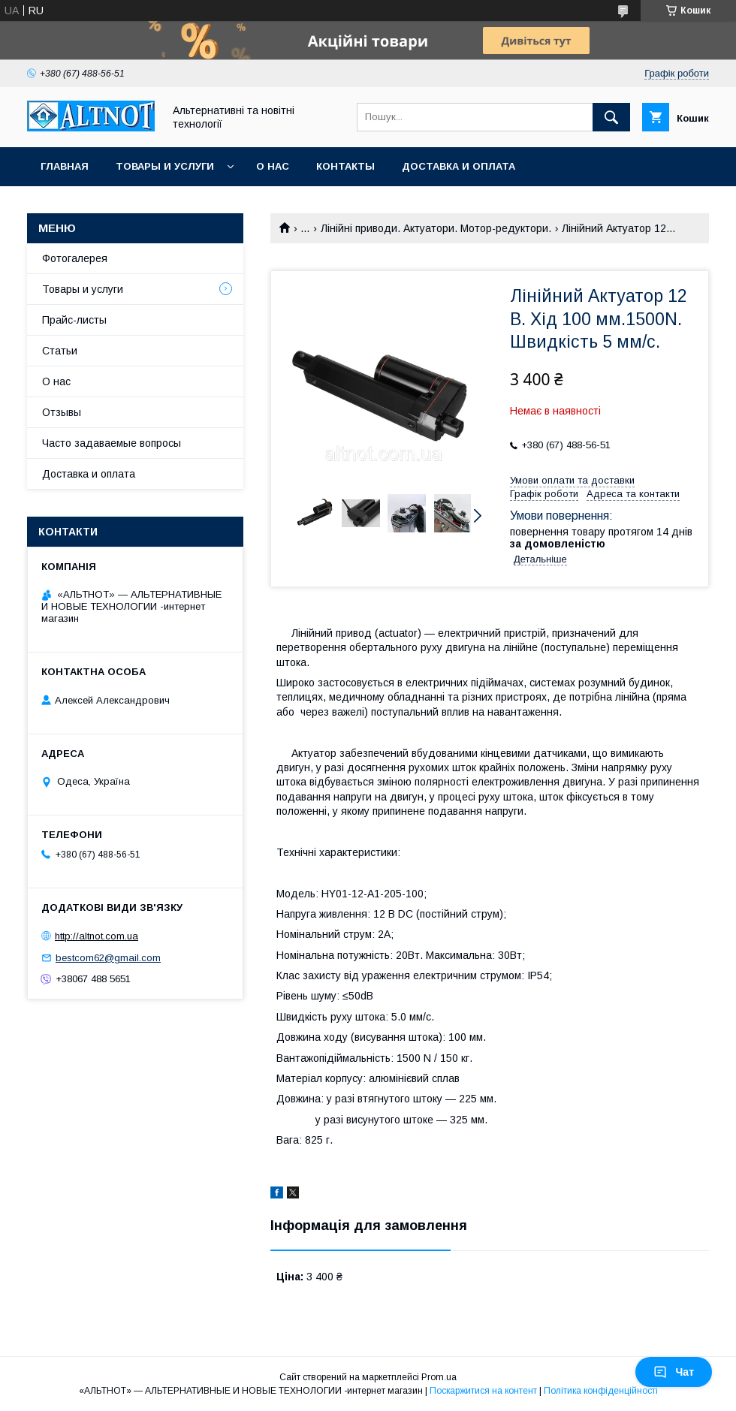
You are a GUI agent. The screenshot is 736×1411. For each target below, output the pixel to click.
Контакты (345, 166)
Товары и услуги (165, 166)
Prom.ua (439, 1377)
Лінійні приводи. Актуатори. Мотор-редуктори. (436, 228)
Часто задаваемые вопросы (111, 443)
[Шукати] (611, 117)
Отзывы (61, 412)
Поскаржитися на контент (483, 1390)
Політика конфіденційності (601, 1390)
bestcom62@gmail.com (108, 957)
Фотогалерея (74, 258)
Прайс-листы (74, 320)
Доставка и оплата (458, 166)
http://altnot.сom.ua (96, 936)
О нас (272, 166)
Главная (65, 166)
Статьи (59, 351)
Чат (673, 1372)
